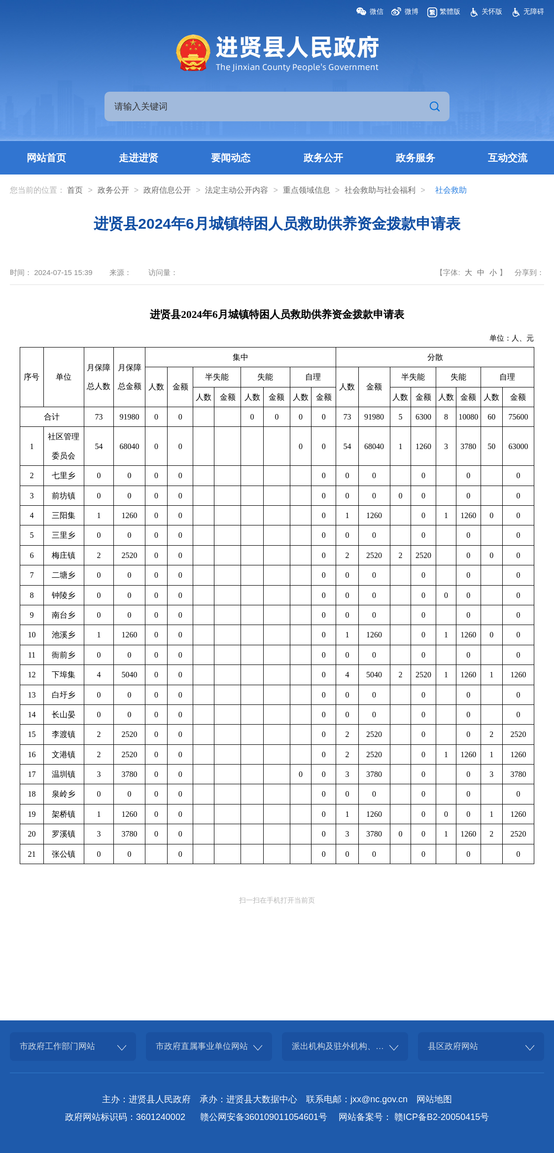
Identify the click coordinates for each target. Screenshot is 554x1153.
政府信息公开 (167, 190)
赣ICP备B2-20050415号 (441, 1117)
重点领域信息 (306, 190)
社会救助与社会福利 (380, 190)
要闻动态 (230, 157)
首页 (75, 190)
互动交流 (507, 157)
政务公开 (323, 157)
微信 (376, 11)
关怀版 (492, 11)
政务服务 (415, 157)
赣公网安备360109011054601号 (263, 1117)
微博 (411, 11)
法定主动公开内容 (236, 190)
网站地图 (434, 1099)
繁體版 (450, 11)
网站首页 (46, 157)
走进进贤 (138, 157)
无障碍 (533, 11)
